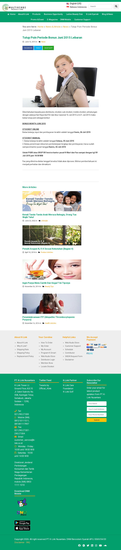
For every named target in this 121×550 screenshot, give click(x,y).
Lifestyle (44, 221)
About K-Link (22, 343)
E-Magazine (52, 19)
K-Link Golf (68, 391)
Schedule (69, 349)
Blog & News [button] (108, 14)
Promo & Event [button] (37, 19)
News (66, 26)
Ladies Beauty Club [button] (74, 14)
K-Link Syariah (92, 14)
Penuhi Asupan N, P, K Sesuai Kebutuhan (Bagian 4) (47, 249)
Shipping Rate (23, 349)
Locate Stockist (47, 366)
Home (12, 14)
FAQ (28, 542)
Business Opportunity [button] (54, 14)
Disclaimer (69, 360)
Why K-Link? (22, 346)
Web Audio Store (48, 356)
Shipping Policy (23, 353)
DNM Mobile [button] (66, 19)
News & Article (53, 26)
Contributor (70, 353)
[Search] (100, 6)
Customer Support (82, 19)
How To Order (47, 343)
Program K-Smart (48, 353)
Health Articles (50, 323)
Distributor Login (48, 360)
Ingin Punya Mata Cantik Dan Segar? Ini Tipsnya (46, 283)
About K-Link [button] (24, 14)
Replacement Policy (25, 356)
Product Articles (47, 252)
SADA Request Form (73, 356)
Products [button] (36, 14)
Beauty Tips (49, 286)
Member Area (47, 363)
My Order (45, 346)
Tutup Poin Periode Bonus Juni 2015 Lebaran (52, 37)
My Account (46, 349)
